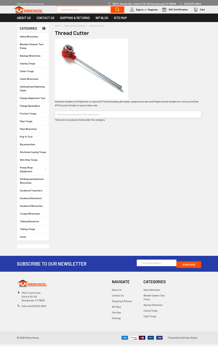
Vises (23, 240)
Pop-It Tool (26, 140)
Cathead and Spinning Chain (32, 92)
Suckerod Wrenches (31, 209)
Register (149, 11)
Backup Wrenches (30, 59)
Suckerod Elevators (31, 201)
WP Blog (101, 21)
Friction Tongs (28, 117)
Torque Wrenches (30, 217)
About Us (24, 21)
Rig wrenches (27, 148)
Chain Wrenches (29, 82)
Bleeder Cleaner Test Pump (32, 49)
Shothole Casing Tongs (33, 155)
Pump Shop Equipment (33, 173)
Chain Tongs (27, 74)
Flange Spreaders (30, 109)
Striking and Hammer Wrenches (32, 184)
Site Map (120, 21)
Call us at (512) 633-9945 (34, 307)
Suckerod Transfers (31, 194)
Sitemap (116, 320)
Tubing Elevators (29, 225)
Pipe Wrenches (28, 132)
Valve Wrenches (29, 40)
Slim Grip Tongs (28, 163)
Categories (28, 32)
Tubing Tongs (27, 232)
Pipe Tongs (26, 124)
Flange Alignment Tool (32, 101)
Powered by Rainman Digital (182, 339)
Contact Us (45, 21)
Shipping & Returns (75, 21)
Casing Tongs (27, 67)
